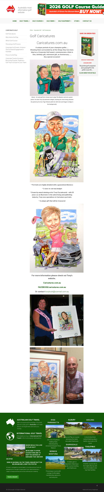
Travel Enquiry (12, 477)
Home (15, 21)
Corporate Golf (37, 30)
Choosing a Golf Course (13, 44)
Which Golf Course (11, 40)
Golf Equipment (64, 21)
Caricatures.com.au (52, 43)
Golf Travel (24, 21)
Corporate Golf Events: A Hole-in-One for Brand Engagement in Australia (16, 49)
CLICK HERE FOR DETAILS (87, 73)
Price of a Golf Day (11, 55)
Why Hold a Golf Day (12, 37)
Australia (33, 424)
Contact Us (87, 21)
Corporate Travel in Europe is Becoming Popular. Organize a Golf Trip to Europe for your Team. (16, 60)
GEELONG (90, 420)
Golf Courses (38, 21)
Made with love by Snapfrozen (90, 489)
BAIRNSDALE (72, 445)
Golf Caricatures (46, 30)
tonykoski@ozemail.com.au (57, 291)
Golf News (51, 21)
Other (77, 21)
